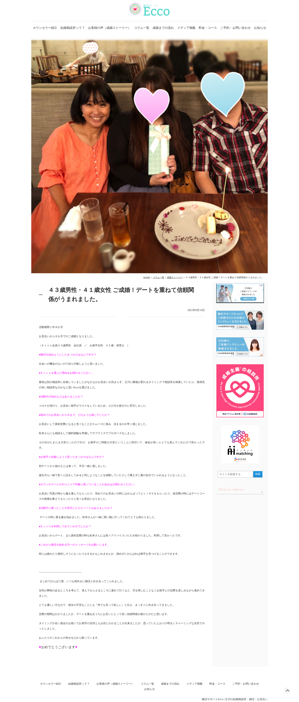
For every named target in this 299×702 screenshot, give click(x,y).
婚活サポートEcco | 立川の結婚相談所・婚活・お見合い (235, 699)
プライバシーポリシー (231, 489)
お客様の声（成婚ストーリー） (109, 27)
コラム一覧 (141, 27)
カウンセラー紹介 (45, 27)
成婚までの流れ (163, 27)
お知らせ (260, 27)
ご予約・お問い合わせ (235, 27)
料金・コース (208, 27)
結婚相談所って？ (72, 27)
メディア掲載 (186, 27)
